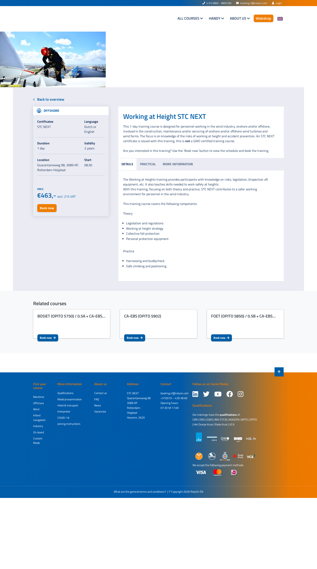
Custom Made (37, 440)
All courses (189, 18)
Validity (89, 143)
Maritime (38, 397)
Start (87, 159)
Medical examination (69, 399)
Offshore (38, 403)
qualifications (228, 414)
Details (127, 164)
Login (277, 3)
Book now (48, 338)
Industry (38, 426)
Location (43, 159)
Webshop (263, 18)
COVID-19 (63, 418)
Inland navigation (39, 417)
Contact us (100, 393)
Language (91, 121)
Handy (215, 18)
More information (178, 164)
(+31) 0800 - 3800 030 (216, 3)
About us (238, 18)
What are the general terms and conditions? (140, 491)
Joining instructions (68, 424)
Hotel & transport (67, 405)
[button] (24, 59)
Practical (148, 164)
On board (38, 432)
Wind (36, 409)
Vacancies (100, 411)
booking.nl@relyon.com (251, 3)
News (97, 405)
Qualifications (65, 393)
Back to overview (48, 99)
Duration (43, 143)
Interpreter (63, 411)
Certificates (45, 121)
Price (40, 189)
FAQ (96, 399)
